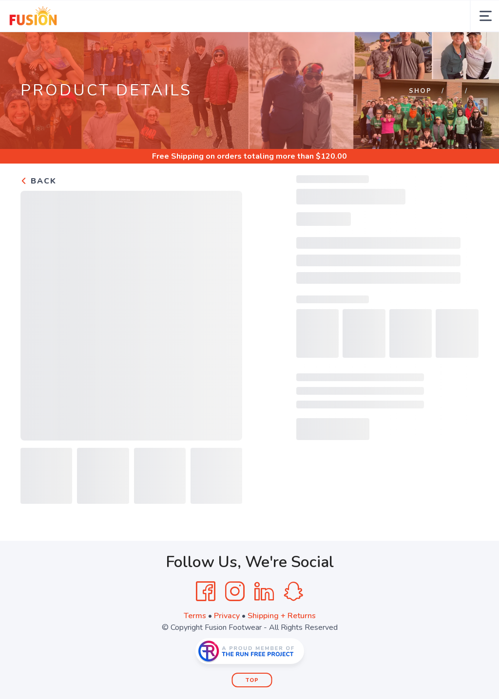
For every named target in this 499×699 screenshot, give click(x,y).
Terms (195, 615)
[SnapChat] (293, 591)
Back (38, 181)
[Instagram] (235, 591)
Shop (420, 91)
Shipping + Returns (282, 615)
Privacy (227, 615)
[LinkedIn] (264, 591)
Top (252, 680)
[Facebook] (205, 591)
